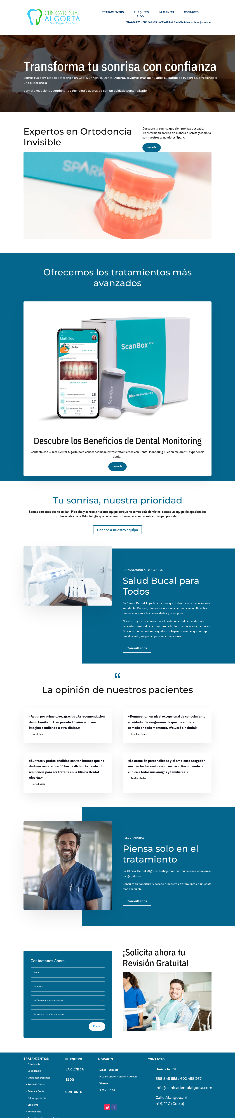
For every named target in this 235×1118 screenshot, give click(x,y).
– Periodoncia (32, 1111)
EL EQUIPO (146, 12)
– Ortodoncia (32, 1064)
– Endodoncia (32, 1070)
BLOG (140, 16)
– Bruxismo (31, 1104)
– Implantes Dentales (37, 1077)
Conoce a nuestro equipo (117, 529)
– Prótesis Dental (34, 1084)
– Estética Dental (34, 1091)
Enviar (97, 1026)
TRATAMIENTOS (111, 12)
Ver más (151, 147)
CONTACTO (191, 12)
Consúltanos (137, 648)
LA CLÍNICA (169, 12)
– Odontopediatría (35, 1098)
